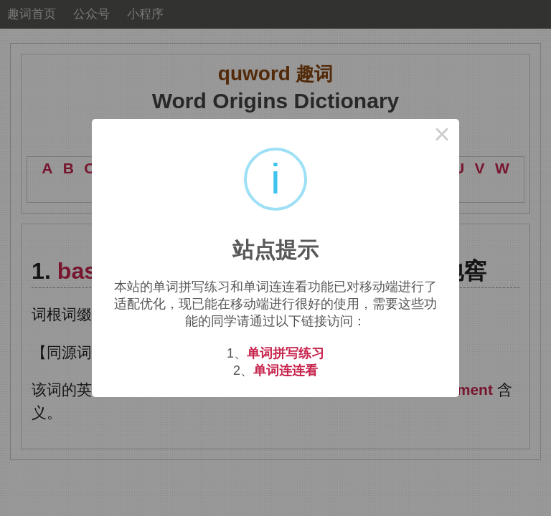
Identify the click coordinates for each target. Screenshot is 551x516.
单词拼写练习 (285, 353)
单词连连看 (285, 370)
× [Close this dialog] (442, 136)
